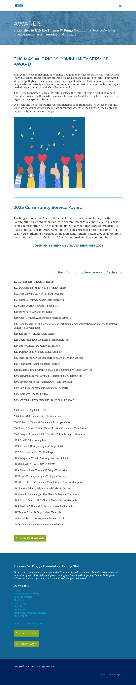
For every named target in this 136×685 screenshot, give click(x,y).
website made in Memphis (110, 674)
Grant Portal (28, 633)
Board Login (28, 644)
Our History (20, 603)
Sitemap (18, 623)
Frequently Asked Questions (30, 612)
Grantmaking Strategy (26, 593)
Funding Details (23, 596)
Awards (18, 606)
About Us (19, 600)
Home (17, 590)
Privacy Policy (34, 623)
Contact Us (20, 609)
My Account (20, 615)
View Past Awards (31, 538)
